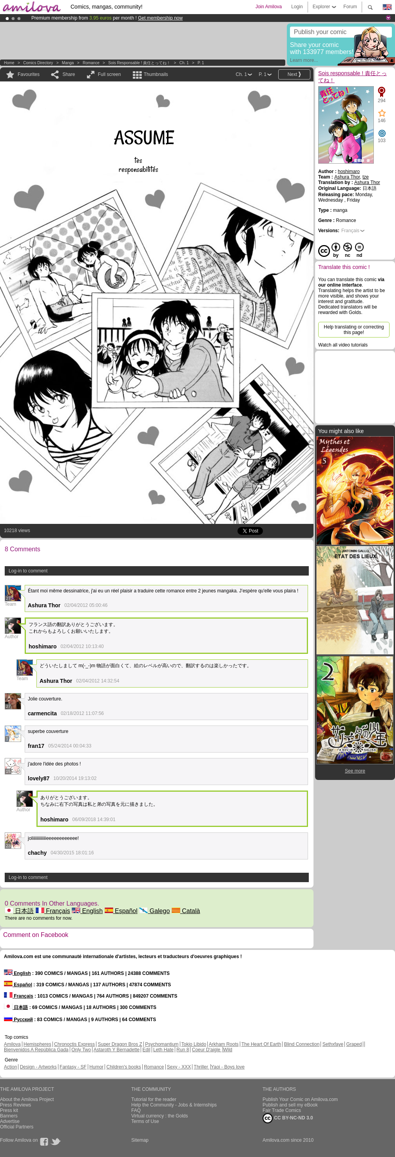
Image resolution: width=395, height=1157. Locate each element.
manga (68, 63)
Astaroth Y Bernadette (117, 1049)
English (87, 911)
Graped (354, 1044)
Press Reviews (15, 1105)
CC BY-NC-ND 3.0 (288, 1118)
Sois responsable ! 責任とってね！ (139, 63)
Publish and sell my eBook (290, 1105)
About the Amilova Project (27, 1099)
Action (10, 1067)
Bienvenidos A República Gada (36, 1049)
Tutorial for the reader (153, 1099)
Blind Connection (302, 1044)
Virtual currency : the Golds (159, 1116)
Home (9, 63)
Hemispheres (37, 1044)
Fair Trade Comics (282, 1110)
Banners (9, 1116)
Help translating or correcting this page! (354, 329)
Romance (91, 63)
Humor (96, 1067)
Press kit (9, 1110)
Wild (227, 1049)
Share (68, 74)
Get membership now (160, 18)
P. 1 (201, 63)
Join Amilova (268, 6)
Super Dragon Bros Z (120, 1044)
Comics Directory (38, 63)
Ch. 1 (184, 63)
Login (297, 6)
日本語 (19, 911)
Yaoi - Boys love (228, 1067)
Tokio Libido (193, 1044)
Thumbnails (156, 74)
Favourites (29, 74)
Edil (146, 1049)
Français (53, 911)
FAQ (136, 1110)
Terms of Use (145, 1121)
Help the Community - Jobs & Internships (174, 1105)
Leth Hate (163, 1049)
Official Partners (16, 1127)
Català (186, 911)
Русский (18, 1019)
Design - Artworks (38, 1067)
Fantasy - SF (73, 1067)
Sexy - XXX (179, 1067)
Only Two (81, 1049)
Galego (154, 911)
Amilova (12, 1044)
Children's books (123, 1067)
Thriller (201, 1067)
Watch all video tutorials (343, 345)
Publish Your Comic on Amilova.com (300, 1099)
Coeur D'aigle (207, 1049)
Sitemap (140, 1140)
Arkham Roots (224, 1044)
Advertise (10, 1121)
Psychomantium (161, 1044)
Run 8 (182, 1049)
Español (121, 911)
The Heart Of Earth (261, 1044)
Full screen (109, 74)
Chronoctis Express (74, 1044)
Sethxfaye (333, 1044)
